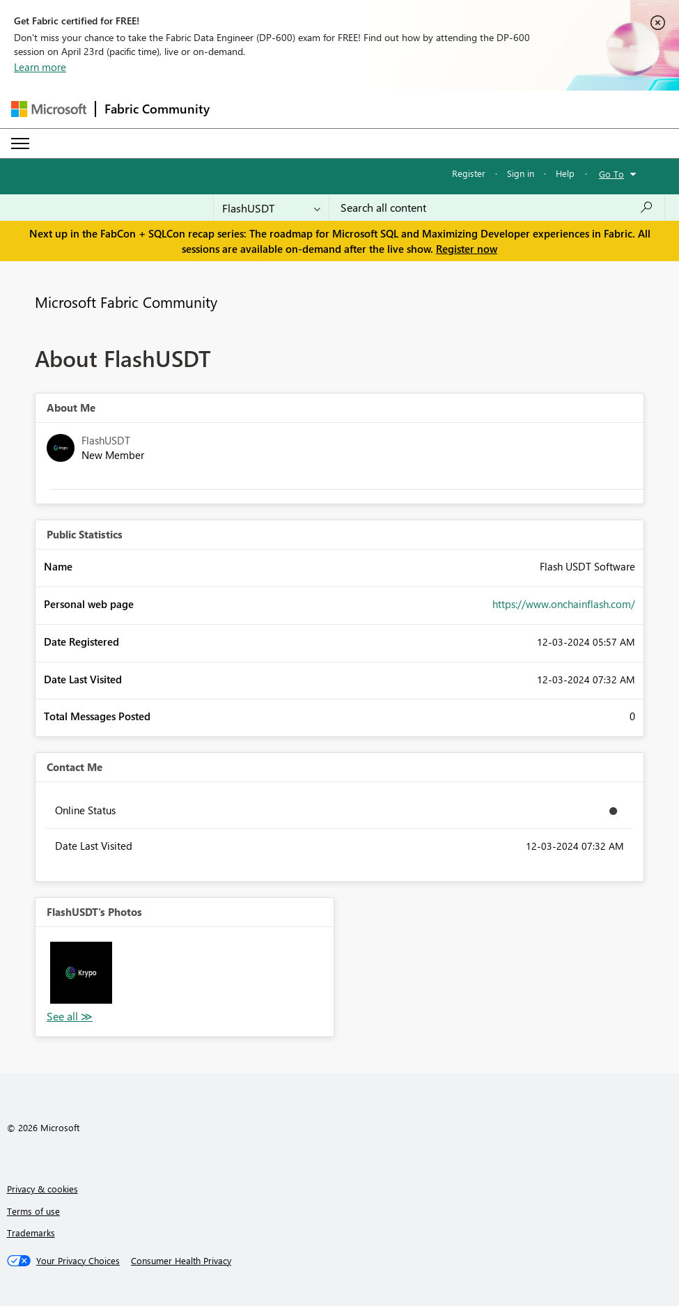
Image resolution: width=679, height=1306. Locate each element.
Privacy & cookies (42, 1189)
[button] (81, 973)
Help (565, 173)
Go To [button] (611, 174)
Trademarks (31, 1232)
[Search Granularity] (271, 207)
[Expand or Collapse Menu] (20, 143)
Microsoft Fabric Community (126, 301)
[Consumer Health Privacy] (181, 1260)
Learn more (40, 67)
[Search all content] (497, 207)
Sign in (520, 173)
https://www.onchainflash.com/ (563, 604)
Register (468, 173)
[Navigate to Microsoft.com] (48, 109)
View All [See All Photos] (70, 1017)
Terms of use (33, 1211)
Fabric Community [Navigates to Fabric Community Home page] (157, 108)
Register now (466, 249)
